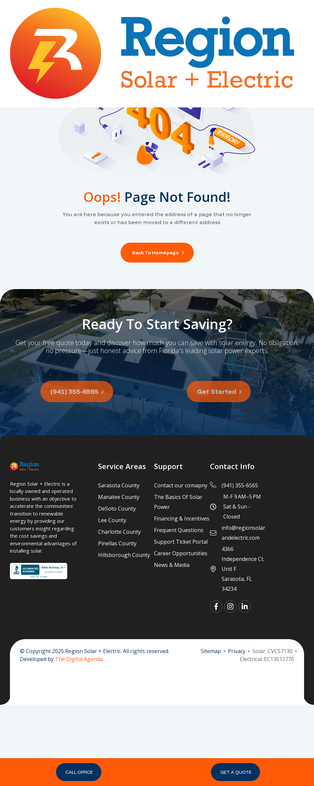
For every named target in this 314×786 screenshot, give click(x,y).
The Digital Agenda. (79, 740)
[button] (78, 772)
